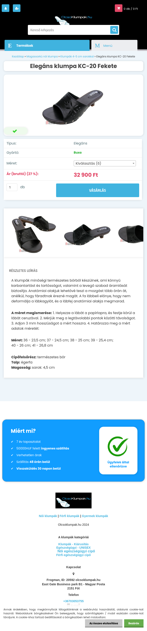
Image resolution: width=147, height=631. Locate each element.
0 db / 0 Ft (131, 9)
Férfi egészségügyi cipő (73, 555)
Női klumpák (48, 516)
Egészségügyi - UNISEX (73, 547)
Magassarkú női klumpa (42, 56)
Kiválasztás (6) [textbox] (88, 163)
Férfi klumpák (69, 516)
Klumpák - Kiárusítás (73, 544)
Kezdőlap (18, 56)
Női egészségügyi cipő (76, 551)
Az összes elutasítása (103, 623)
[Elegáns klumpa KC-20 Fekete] (73, 105)
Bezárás (134, 623)
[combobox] (105, 163)
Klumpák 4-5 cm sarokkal (77, 56)
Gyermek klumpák (95, 516)
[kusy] (12, 187)
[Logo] (73, 19)
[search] (114, 30)
